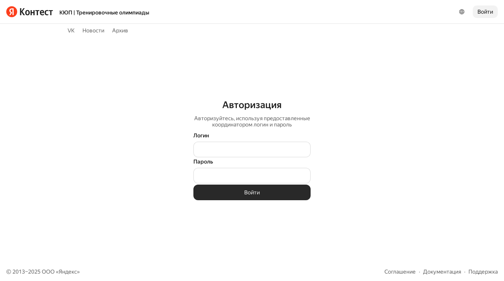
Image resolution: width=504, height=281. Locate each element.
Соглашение (400, 272)
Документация (442, 272)
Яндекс (68, 272)
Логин (201, 135)
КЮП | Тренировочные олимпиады (104, 12)
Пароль (203, 161)
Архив (120, 30)
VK (71, 30)
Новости (93, 30)
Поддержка (483, 272)
